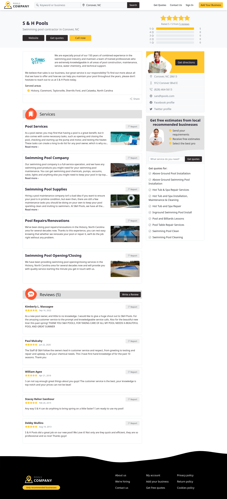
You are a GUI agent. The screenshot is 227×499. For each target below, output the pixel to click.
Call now (80, 38)
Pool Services (36, 126)
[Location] (104, 5)
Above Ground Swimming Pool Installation (169, 181)
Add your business (157, 481)
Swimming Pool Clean (164, 231)
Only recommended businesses (41, 487)
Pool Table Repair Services (166, 225)
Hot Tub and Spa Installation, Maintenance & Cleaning (168, 198)
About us (120, 475)
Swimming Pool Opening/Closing (53, 255)
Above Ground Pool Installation (170, 173)
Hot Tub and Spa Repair (165, 206)
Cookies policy (185, 487)
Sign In (189, 5)
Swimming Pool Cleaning (166, 237)
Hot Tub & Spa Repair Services (169, 190)
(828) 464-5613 (163, 89)
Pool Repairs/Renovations (47, 221)
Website (33, 38)
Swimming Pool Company (47, 158)
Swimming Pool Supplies (46, 189)
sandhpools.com (164, 96)
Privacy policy (185, 475)
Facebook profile (164, 102)
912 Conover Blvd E (166, 83)
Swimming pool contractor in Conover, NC (51, 29)
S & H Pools (35, 23)
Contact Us (176, 5)
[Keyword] (58, 5)
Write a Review (130, 294)
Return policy (185, 481)
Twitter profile (162, 109)
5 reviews (184, 24)
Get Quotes (160, 5)
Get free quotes (155, 487)
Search (133, 5)
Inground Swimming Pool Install (170, 212)
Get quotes (57, 38)
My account (153, 475)
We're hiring (122, 481)
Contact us (121, 487)
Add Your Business (211, 5)
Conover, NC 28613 (165, 76)
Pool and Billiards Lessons (166, 219)
